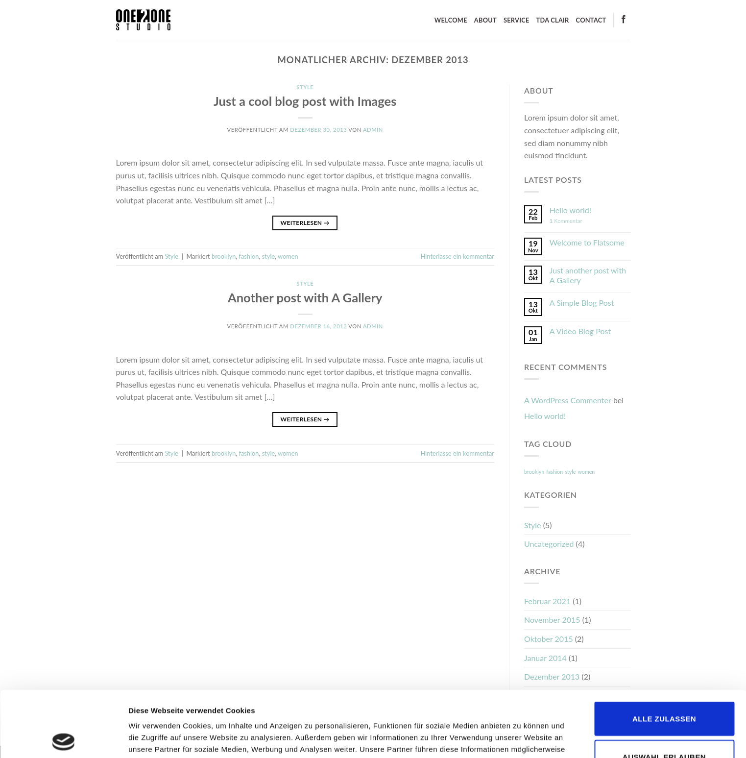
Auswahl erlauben (664, 691)
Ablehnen (664, 729)
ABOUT (485, 20)
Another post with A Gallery (305, 297)
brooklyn (224, 256)
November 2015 (552, 619)
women (288, 256)
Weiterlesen (305, 222)
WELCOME (450, 20)
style (268, 256)
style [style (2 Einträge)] (570, 471)
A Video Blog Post (580, 331)
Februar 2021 (547, 601)
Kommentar (566, 221)
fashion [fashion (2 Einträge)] (554, 471)
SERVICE (516, 20)
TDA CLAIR (552, 20)
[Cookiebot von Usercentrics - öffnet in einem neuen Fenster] (63, 739)
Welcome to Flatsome (587, 242)
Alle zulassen (664, 653)
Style (304, 87)
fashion (249, 256)
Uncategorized (549, 543)
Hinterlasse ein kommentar (457, 256)
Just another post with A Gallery (588, 275)
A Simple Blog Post (582, 302)
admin (373, 129)
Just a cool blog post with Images (305, 101)
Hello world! (570, 210)
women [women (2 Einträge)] (586, 471)
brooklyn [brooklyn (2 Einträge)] (534, 471)
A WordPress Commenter (567, 400)
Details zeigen (521, 738)
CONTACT (591, 20)
